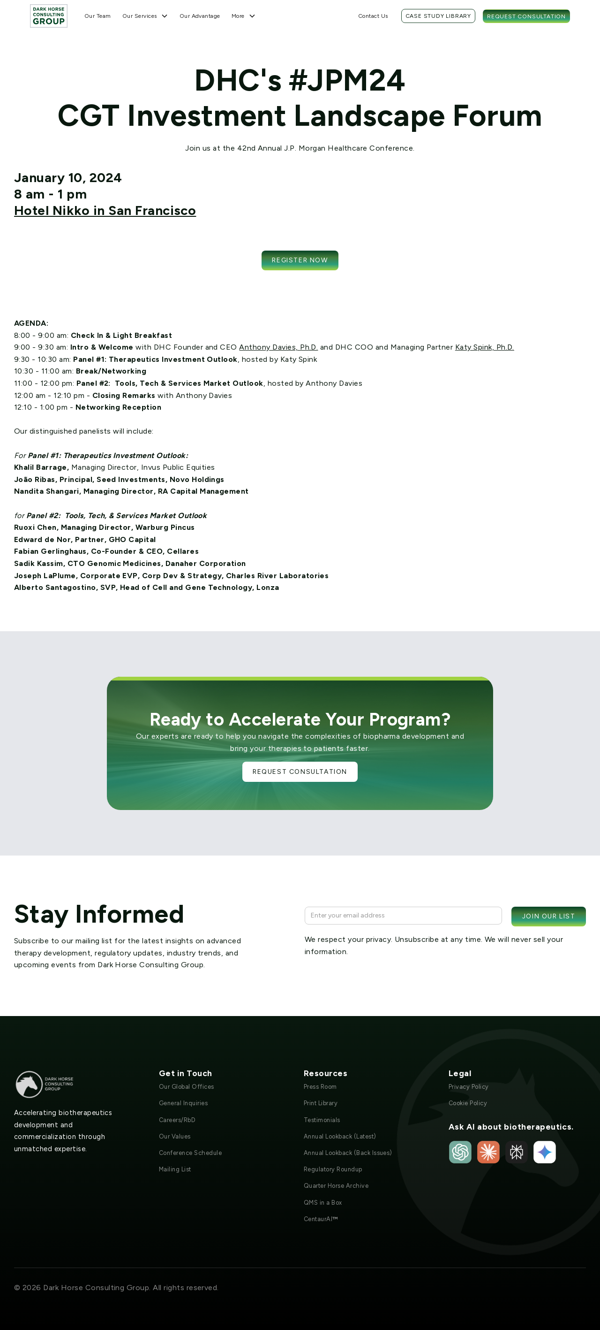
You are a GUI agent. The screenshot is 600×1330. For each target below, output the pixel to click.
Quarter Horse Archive (336, 1185)
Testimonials (322, 1120)
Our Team (97, 16)
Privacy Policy (469, 1086)
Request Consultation (526, 16)
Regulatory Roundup (333, 1169)
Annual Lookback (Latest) (340, 1136)
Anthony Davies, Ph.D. (278, 347)
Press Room (320, 1086)
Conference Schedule (190, 1152)
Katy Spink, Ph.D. (484, 347)
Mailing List (175, 1169)
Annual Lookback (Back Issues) (348, 1152)
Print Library (321, 1103)
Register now (300, 260)
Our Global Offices (186, 1086)
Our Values (175, 1136)
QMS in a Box (323, 1202)
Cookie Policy (468, 1103)
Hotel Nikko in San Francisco (105, 210)
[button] (145, 16)
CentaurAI (321, 1219)
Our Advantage (200, 16)
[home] (49, 15)
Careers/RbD (177, 1120)
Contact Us (373, 16)
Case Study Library (438, 16)
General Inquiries (183, 1103)
